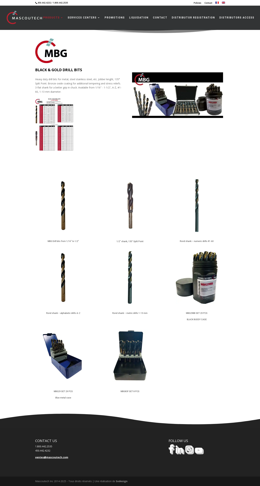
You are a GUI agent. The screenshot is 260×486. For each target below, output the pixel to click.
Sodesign (121, 481)
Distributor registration (193, 17)
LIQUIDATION (139, 17)
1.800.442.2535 (60, 2)
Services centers (82, 17)
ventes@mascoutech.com (51, 457)
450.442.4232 (44, 2)
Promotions (115, 17)
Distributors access (236, 17)
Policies (197, 3)
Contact (208, 3)
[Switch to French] (217, 4)
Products (51, 17)
